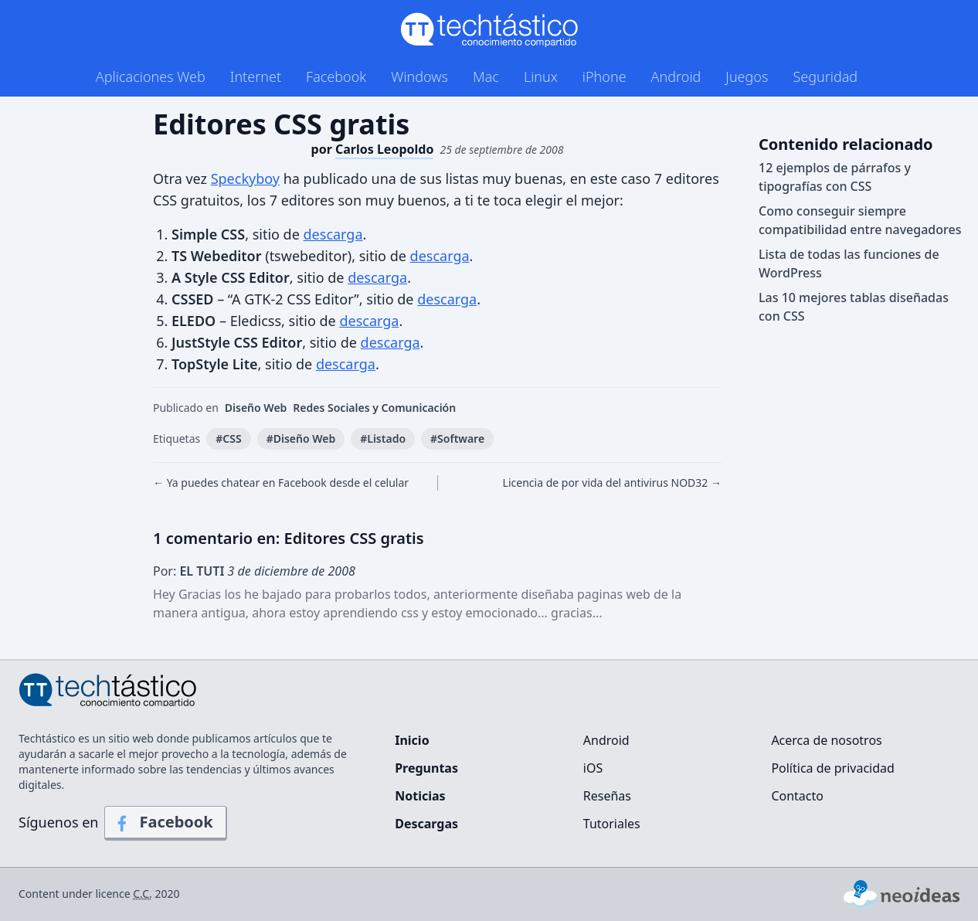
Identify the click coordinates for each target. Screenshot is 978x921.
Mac (486, 76)
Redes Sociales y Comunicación (374, 407)
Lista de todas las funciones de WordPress (849, 263)
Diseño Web (256, 407)
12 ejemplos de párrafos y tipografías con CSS (835, 177)
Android (676, 76)
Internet (255, 76)
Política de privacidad (833, 768)
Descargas (426, 823)
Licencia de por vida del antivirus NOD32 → (612, 482)
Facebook (336, 76)
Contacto (797, 795)
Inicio (412, 740)
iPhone (604, 76)
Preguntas (426, 768)
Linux (541, 76)
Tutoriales (611, 823)
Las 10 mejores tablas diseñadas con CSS (854, 307)
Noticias (420, 795)
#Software (457, 438)
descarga (333, 234)
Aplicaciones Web (150, 76)
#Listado (383, 438)
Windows (419, 76)
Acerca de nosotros (826, 740)
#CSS (228, 438)
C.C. (142, 893)
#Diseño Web (301, 438)
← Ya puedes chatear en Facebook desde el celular (281, 482)
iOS (593, 768)
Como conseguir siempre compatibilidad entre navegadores (860, 220)
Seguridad (825, 76)
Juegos (746, 76)
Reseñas (607, 795)
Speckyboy (245, 178)
